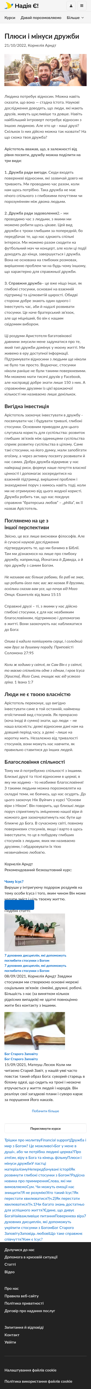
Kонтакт (11, 1334)
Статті (10, 1264)
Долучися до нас (19, 1249)
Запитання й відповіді (23, 1327)
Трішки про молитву (22, 1140)
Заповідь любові (34, 1233)
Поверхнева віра (69, 1215)
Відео (9, 1271)
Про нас (11, 1288)
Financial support (55, 1140)
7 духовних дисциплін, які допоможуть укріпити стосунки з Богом (45, 1221)
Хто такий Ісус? (60, 1192)
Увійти (10, 1342)
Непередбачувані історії (49, 1169)
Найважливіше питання (34, 1215)
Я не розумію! (34, 1192)
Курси (9, 17)
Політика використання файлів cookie (38, 1381)
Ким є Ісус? (33, 1239)
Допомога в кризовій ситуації (30, 1257)
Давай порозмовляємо (41, 17)
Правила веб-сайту (21, 1295)
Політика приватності (23, 1303)
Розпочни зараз (19, 905)
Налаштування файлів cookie (30, 1370)
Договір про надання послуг (29, 1310)
